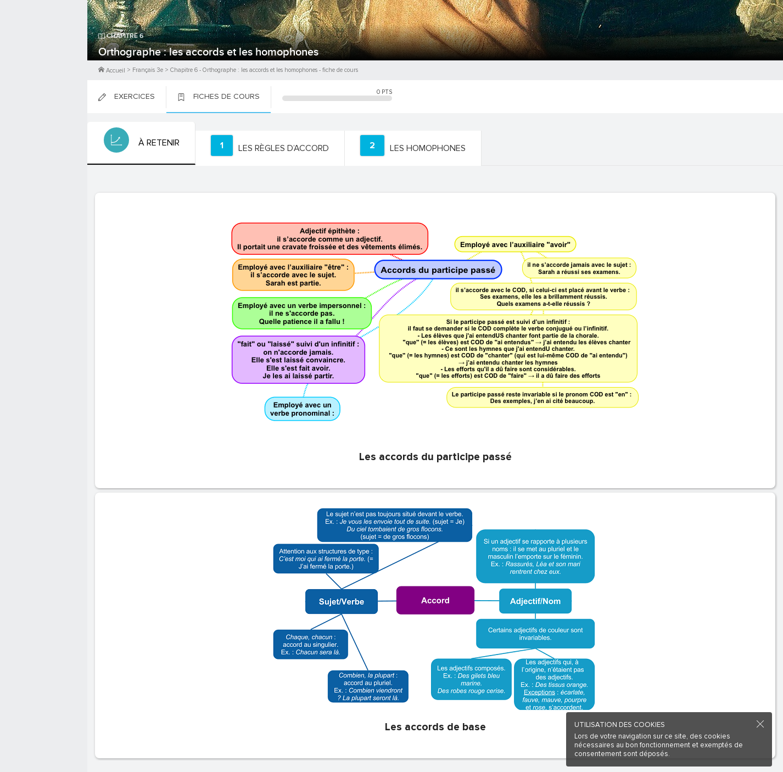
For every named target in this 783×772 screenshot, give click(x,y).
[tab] (140, 143)
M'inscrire (43, 50)
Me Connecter (43, 66)
